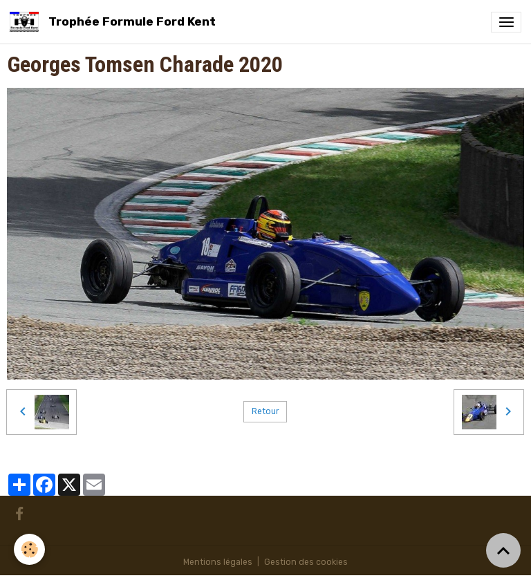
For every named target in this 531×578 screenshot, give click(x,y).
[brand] (115, 22)
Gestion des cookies (306, 562)
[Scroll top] (503, 550)
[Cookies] (29, 549)
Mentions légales (217, 562)
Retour (265, 411)
